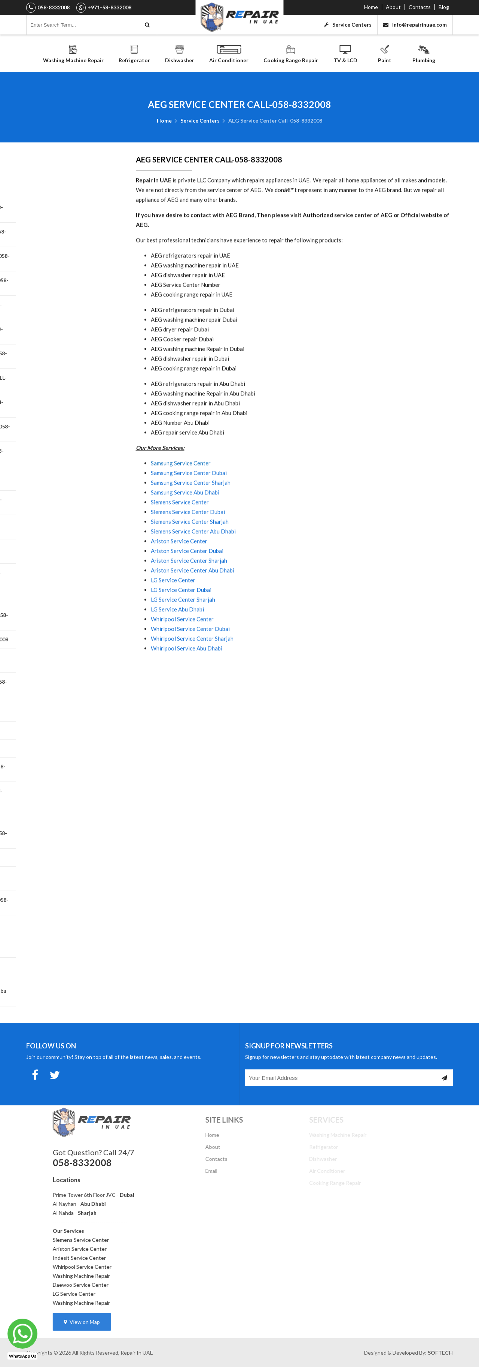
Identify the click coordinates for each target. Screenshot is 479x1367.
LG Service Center (173, 609)
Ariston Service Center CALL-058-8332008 (67, 356)
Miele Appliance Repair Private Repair (63, 709)
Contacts (420, 7)
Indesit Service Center (128, 1258)
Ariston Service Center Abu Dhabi (192, 599)
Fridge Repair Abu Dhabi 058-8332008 (61, 945)
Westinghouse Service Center (62, 857)
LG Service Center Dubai (181, 618)
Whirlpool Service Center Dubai (190, 657)
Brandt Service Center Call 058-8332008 (64, 502)
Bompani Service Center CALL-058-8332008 (68, 259)
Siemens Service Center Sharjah (190, 550)
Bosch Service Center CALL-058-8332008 (65, 332)
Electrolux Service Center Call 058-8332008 (68, 429)
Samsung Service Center (181, 492)
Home (371, 7)
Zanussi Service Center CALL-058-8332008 (67, 836)
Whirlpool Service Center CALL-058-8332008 (64, 307)
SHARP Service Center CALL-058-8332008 (66, 769)
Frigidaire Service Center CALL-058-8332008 (64, 575)
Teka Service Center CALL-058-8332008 (64, 878)
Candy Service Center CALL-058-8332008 (65, 454)
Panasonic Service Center (57, 748)
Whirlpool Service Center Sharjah (192, 667)
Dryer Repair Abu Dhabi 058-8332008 (60, 969)
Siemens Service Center (180, 531)
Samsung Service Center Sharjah (191, 511)
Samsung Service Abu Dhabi (185, 521)
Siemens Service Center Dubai (188, 541)
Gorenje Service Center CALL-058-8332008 (67, 618)
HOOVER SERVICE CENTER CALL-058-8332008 (67, 380)
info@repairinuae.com (415, 24)
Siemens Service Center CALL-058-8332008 (68, 283)
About (393, 7)
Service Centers (348, 24)
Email (246, 1171)
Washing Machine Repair (130, 1276)
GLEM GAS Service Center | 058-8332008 (65, 794)
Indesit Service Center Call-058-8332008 (65, 210)
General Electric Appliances (59, 597)
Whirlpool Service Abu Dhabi (186, 677)
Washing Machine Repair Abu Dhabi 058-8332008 (61, 186)
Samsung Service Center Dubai (189, 502)
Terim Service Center (51, 730)
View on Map (131, 1322)
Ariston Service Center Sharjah (189, 589)
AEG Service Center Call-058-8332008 (61, 551)
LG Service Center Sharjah (183, 628)
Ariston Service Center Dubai (187, 579)
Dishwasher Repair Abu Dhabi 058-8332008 (68, 903)
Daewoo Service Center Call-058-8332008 (67, 234)
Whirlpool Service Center (182, 648)
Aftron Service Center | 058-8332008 (60, 478)
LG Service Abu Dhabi (177, 638)
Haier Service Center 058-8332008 (67, 639)
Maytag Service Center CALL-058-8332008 (67, 684)
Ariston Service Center (179, 570)
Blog (444, 7)
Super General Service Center (61, 924)
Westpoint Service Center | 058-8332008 (65, 405)
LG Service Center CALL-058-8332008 (61, 660)
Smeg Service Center (51, 815)
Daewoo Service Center (130, 1285)
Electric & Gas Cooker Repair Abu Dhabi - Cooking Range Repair (67, 994)
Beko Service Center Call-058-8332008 (62, 527)
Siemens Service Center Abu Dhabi (193, 560)
